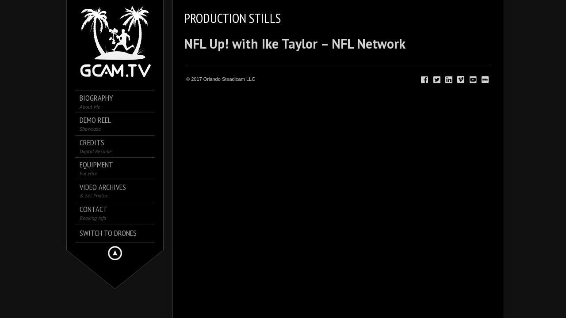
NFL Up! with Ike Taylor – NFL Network (294, 43)
